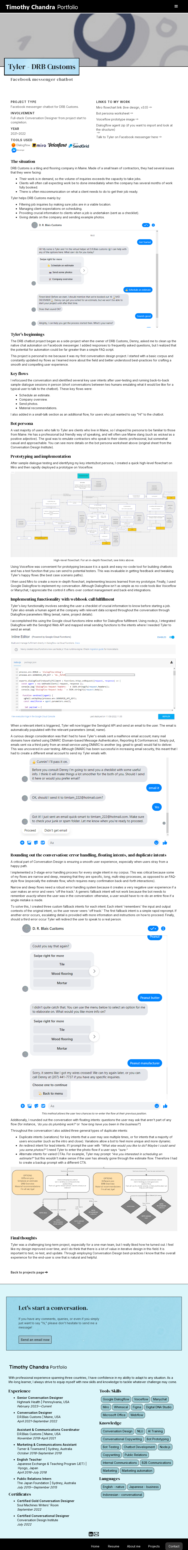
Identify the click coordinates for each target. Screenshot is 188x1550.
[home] (44, 5)
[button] (176, 6)
